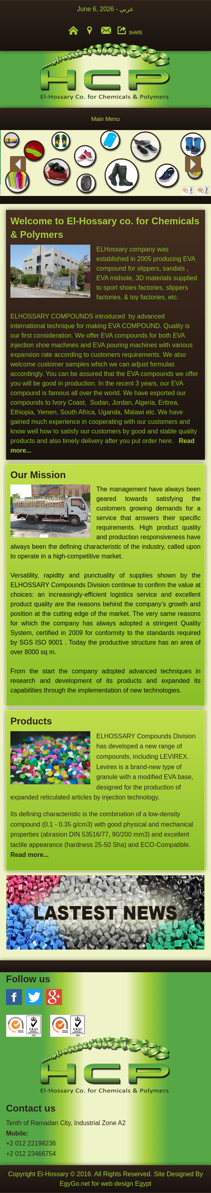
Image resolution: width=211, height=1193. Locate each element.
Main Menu (105, 119)
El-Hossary (52, 1174)
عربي (126, 9)
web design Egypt (126, 1183)
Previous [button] (18, 164)
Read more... (29, 854)
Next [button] (193, 164)
